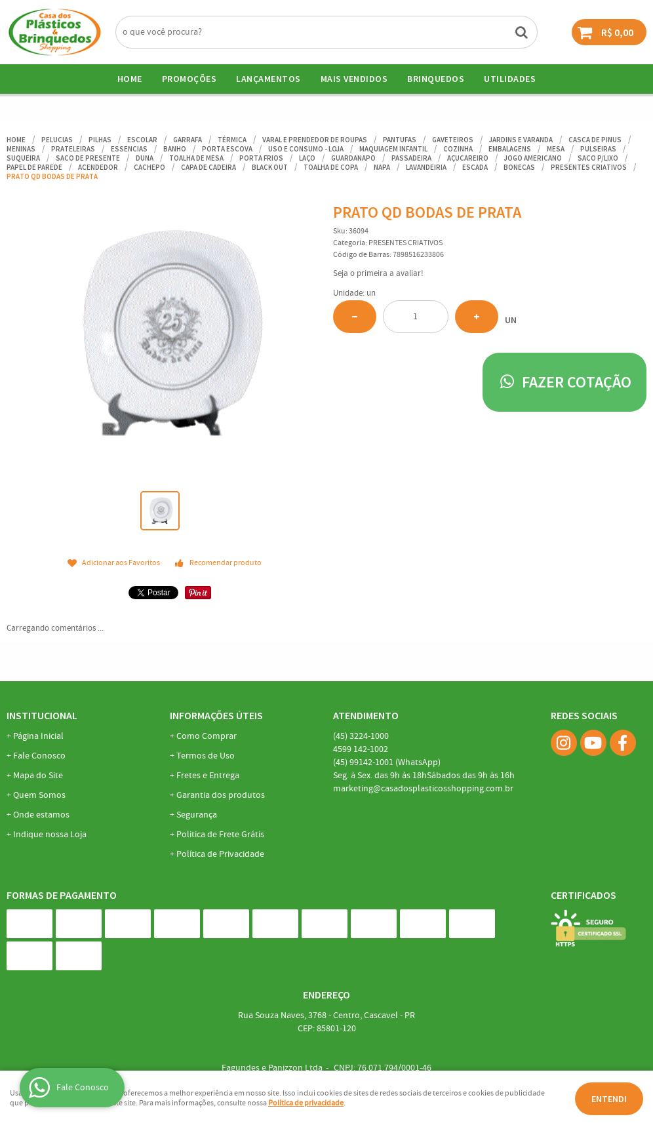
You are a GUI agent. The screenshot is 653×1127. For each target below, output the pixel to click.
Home (129, 79)
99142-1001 (387, 762)
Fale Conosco (39, 756)
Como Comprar (206, 736)
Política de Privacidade (220, 854)
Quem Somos (39, 795)
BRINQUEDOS (435, 79)
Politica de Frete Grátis (220, 834)
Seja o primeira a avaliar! (378, 273)
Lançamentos (268, 79)
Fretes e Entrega (207, 775)
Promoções (189, 79)
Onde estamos (41, 815)
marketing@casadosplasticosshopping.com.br (423, 789)
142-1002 (360, 749)
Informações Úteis (216, 715)
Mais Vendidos (354, 79)
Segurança (196, 815)
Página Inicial (38, 736)
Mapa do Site (38, 775)
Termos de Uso (205, 756)
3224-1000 (361, 736)
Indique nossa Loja (50, 834)
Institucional (42, 715)
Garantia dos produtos (220, 795)
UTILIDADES (510, 79)
